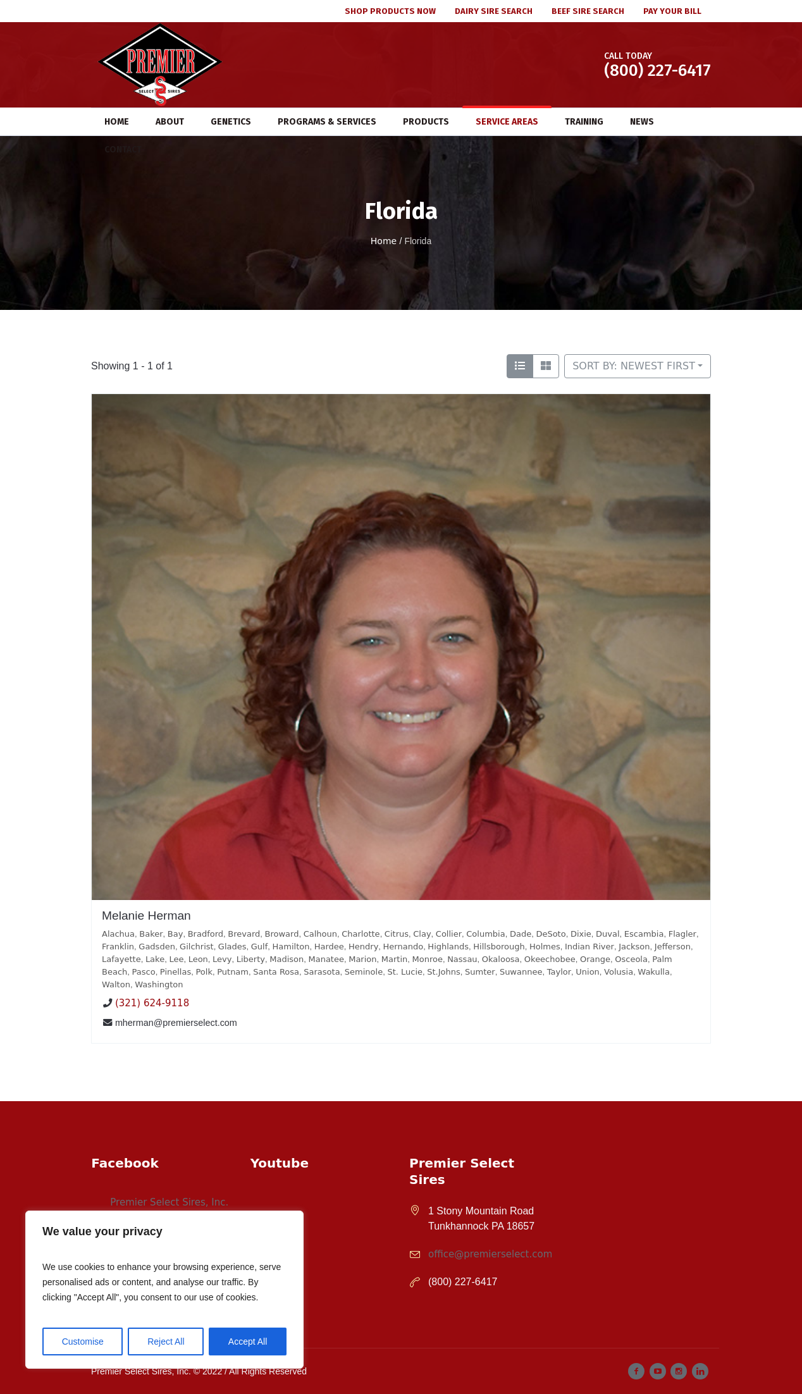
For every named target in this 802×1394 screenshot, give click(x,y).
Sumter (480, 972)
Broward (282, 934)
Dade (520, 934)
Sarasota (322, 972)
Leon (198, 959)
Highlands (448, 946)
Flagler (682, 934)
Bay (175, 934)
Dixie (581, 934)
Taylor (559, 972)
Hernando (403, 946)
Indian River (589, 946)
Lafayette (121, 959)
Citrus (397, 934)
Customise (83, 1341)
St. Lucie (405, 972)
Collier (449, 934)
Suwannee (521, 972)
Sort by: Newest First (633, 366)
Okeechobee (550, 959)
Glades (232, 946)
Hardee (329, 946)
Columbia (485, 934)
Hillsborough (498, 946)
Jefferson (673, 946)
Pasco (144, 972)
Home (384, 241)
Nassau (462, 959)
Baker (151, 934)
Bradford (205, 934)
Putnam (233, 972)
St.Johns (443, 972)
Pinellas (175, 972)
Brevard (244, 934)
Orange (595, 959)
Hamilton (291, 946)
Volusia (618, 972)
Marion (362, 959)
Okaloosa (501, 959)
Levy (222, 959)
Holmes (544, 946)
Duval (608, 934)
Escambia (644, 934)
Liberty (251, 959)
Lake (154, 959)
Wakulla (654, 972)
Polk (203, 972)
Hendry (363, 946)
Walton (116, 984)
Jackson (634, 946)
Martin (394, 959)
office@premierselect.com (490, 1254)
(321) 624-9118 (152, 1003)
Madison (286, 959)
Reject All (165, 1341)
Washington (159, 984)
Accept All (247, 1341)
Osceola (631, 959)
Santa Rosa (276, 972)
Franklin (118, 946)
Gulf (259, 946)
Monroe (427, 959)
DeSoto (550, 934)
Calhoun (320, 934)
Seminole (364, 972)
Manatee (325, 959)
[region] (164, 1290)
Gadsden (157, 946)
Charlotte (360, 934)
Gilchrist (197, 946)
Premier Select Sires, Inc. (169, 1202)
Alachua (118, 934)
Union (588, 972)
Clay (422, 934)
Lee (176, 959)
